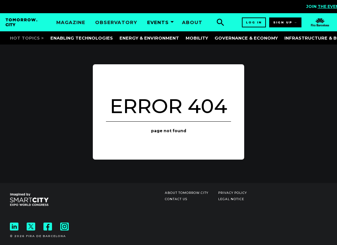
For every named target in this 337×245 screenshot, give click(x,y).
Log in (254, 22)
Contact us (176, 199)
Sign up (282, 22)
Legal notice (231, 199)
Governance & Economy (246, 38)
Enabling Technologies (81, 38)
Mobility (197, 38)
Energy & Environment (149, 38)
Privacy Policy (232, 193)
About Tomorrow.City (186, 193)
